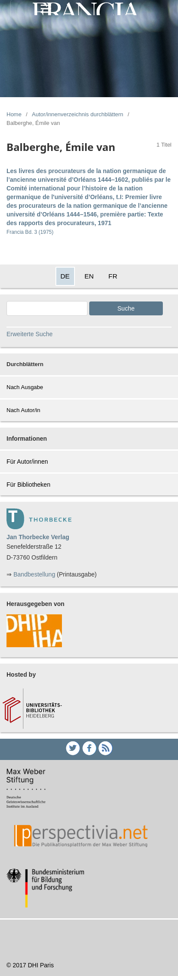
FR (112, 276)
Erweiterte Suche (29, 334)
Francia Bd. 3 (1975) (29, 232)
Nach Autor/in (23, 410)
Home (14, 114)
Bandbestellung (34, 574)
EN (89, 276)
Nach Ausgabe (24, 387)
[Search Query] (46, 308)
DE (65, 276)
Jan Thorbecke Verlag (37, 537)
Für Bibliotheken (28, 484)
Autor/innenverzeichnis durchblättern (77, 114)
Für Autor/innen (27, 461)
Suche (126, 308)
